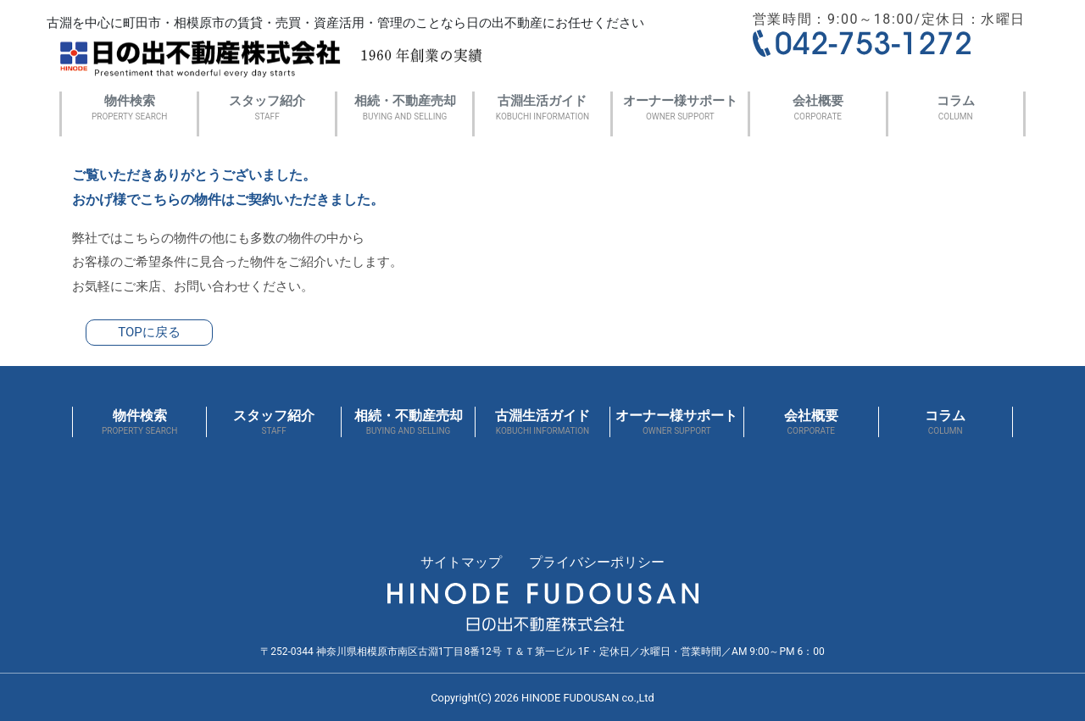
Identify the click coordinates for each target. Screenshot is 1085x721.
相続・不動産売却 (404, 108)
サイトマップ (461, 562)
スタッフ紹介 (266, 108)
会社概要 (817, 108)
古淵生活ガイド (542, 108)
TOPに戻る (149, 332)
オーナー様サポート (680, 108)
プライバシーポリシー (597, 562)
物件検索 (129, 108)
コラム (955, 108)
